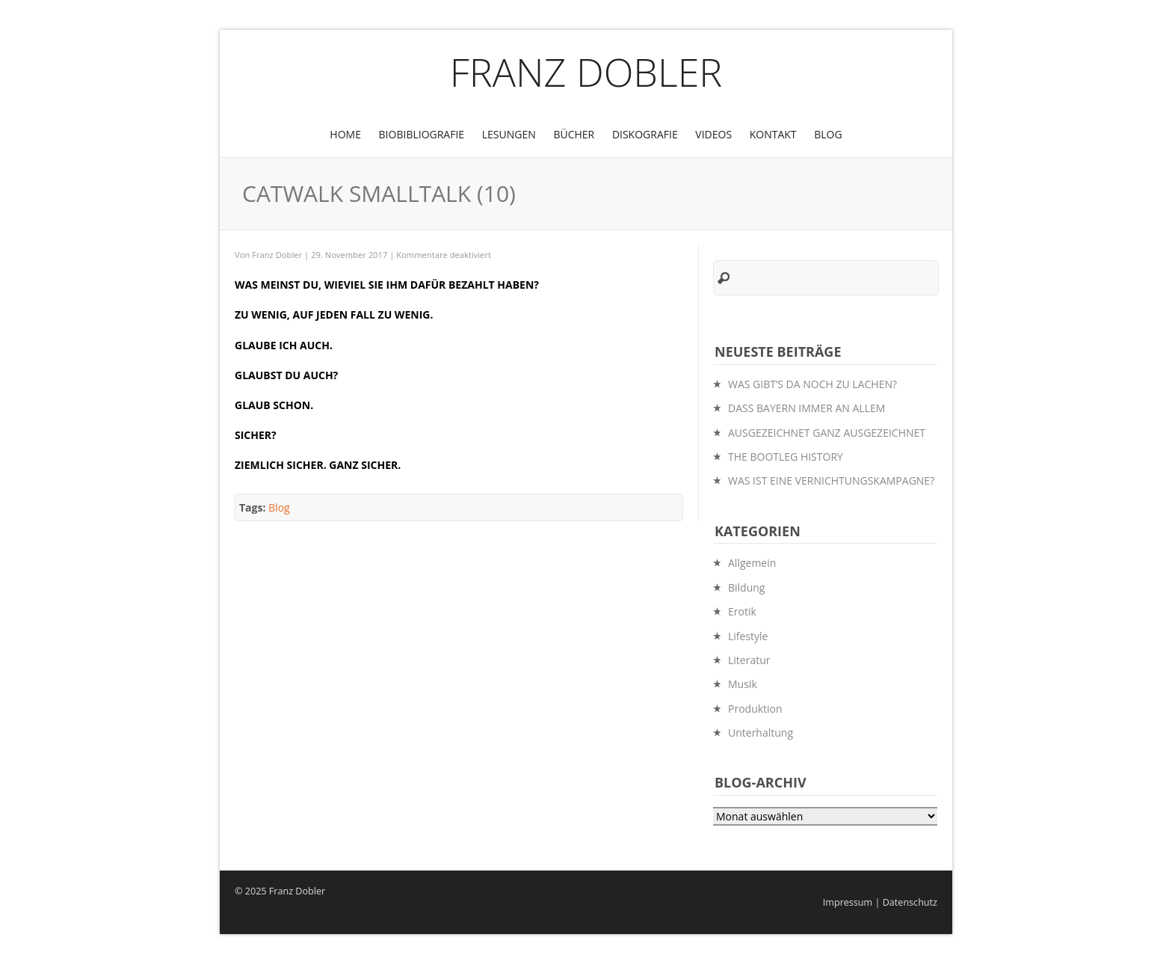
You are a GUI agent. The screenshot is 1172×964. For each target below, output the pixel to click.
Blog (828, 134)
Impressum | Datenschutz (880, 902)
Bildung (746, 587)
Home (345, 134)
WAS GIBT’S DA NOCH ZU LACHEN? (812, 384)
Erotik (742, 611)
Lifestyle (748, 636)
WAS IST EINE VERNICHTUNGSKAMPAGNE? (831, 480)
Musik (742, 684)
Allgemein (752, 563)
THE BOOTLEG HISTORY (785, 456)
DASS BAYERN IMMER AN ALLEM (806, 408)
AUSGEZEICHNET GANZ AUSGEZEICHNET (826, 433)
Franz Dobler (586, 71)
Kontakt (773, 134)
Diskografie (645, 134)
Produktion (755, 708)
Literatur (749, 660)
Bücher (573, 134)
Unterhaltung (760, 732)
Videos (713, 134)
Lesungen (509, 134)
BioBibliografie (422, 134)
